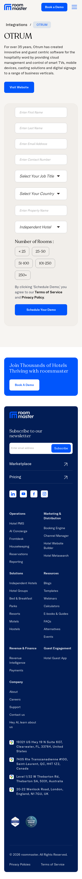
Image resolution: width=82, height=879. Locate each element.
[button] (41, 176)
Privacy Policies (19, 864)
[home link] (15, 7)
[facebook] (33, 493)
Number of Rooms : (34, 242)
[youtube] (23, 493)
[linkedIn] (12, 493)
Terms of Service (53, 864)
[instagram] (44, 493)
